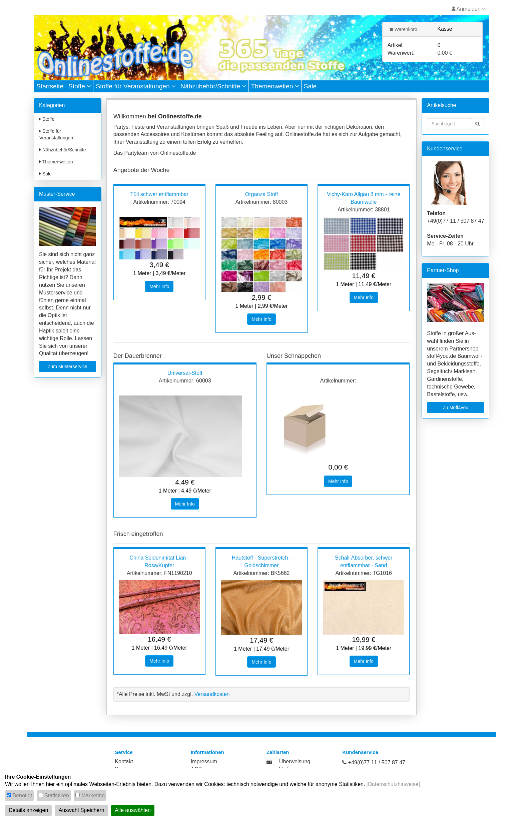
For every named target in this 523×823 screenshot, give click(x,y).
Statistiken (56, 795)
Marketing (93, 795)
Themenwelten (275, 86)
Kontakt (124, 761)
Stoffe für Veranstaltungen (135, 86)
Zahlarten (278, 752)
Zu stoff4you (455, 407)
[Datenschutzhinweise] (393, 784)
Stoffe (79, 86)
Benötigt (22, 795)
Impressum (204, 761)
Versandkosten (212, 694)
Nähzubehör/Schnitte (213, 86)
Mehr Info (159, 286)
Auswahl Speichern (81, 810)
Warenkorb (403, 29)
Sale (310, 86)
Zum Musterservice (67, 366)
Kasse (444, 29)
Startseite (49, 86)
